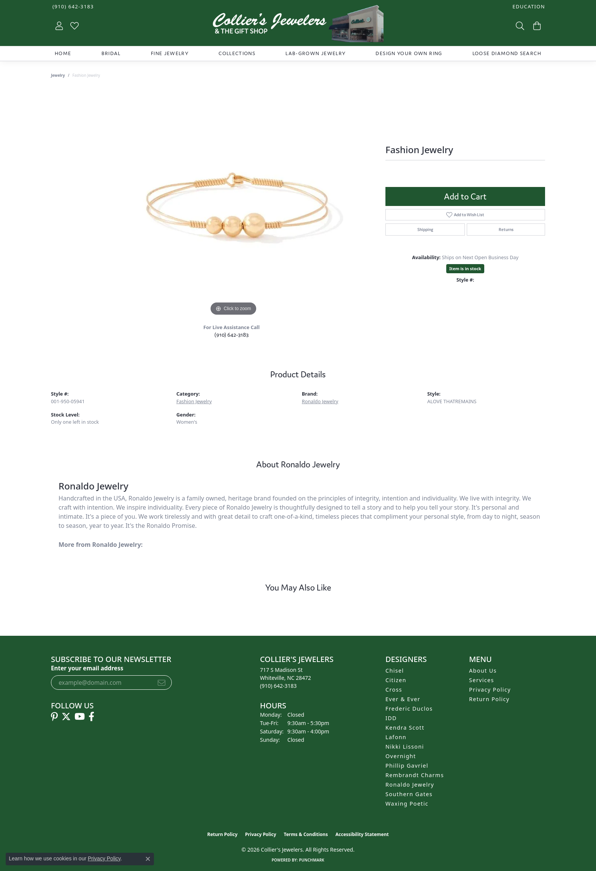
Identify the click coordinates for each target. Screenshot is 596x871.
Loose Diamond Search (506, 53)
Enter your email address (87, 668)
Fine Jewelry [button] (170, 53)
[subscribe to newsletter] (161, 682)
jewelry (58, 75)
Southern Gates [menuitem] (409, 794)
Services (481, 680)
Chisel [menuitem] (394, 670)
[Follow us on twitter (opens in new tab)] (66, 716)
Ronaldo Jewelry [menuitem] (409, 784)
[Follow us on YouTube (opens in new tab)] (79, 716)
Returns (506, 229)
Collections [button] (237, 53)
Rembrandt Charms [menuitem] (414, 775)
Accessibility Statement (361, 834)
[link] (72, 6)
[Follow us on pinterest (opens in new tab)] (54, 716)
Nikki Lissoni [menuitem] (404, 746)
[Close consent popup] (148, 859)
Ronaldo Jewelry (320, 401)
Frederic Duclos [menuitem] (409, 708)
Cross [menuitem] (393, 689)
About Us (483, 670)
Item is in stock (465, 268)
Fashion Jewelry (194, 401)
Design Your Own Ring (409, 53)
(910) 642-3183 (231, 334)
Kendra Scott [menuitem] (404, 727)
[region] (233, 204)
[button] (528, 6)
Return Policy (489, 699)
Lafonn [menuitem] (395, 737)
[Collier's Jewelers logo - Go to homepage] (298, 25)
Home (63, 53)
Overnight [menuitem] (400, 756)
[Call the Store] (278, 685)
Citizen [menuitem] (395, 680)
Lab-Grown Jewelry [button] (315, 53)
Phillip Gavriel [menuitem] (406, 765)
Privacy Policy (490, 689)
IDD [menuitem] (391, 718)
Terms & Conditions (306, 834)
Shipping (425, 229)
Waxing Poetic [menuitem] (406, 803)
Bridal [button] (111, 53)
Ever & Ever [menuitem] (402, 699)
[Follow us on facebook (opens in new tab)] (91, 716)
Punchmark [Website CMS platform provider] (312, 860)
